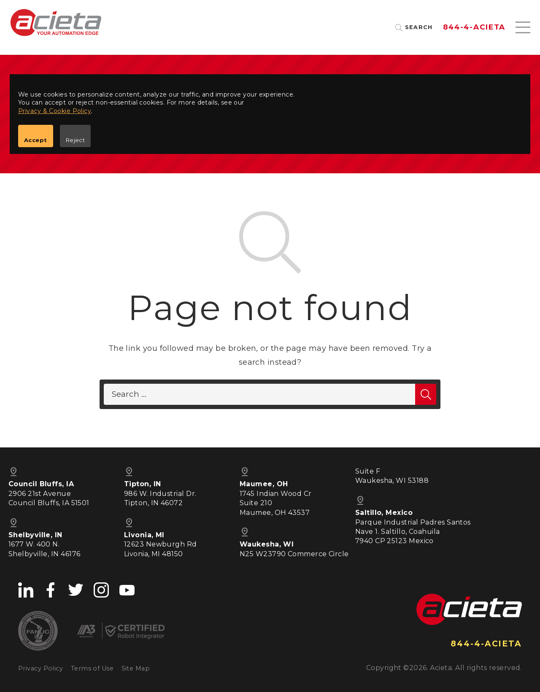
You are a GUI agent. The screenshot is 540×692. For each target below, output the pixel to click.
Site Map (136, 668)
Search (419, 27)
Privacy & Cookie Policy (54, 111)
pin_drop (245, 472)
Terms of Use (92, 668)
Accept (35, 140)
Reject (75, 140)
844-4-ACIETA (474, 27)
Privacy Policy (40, 668)
